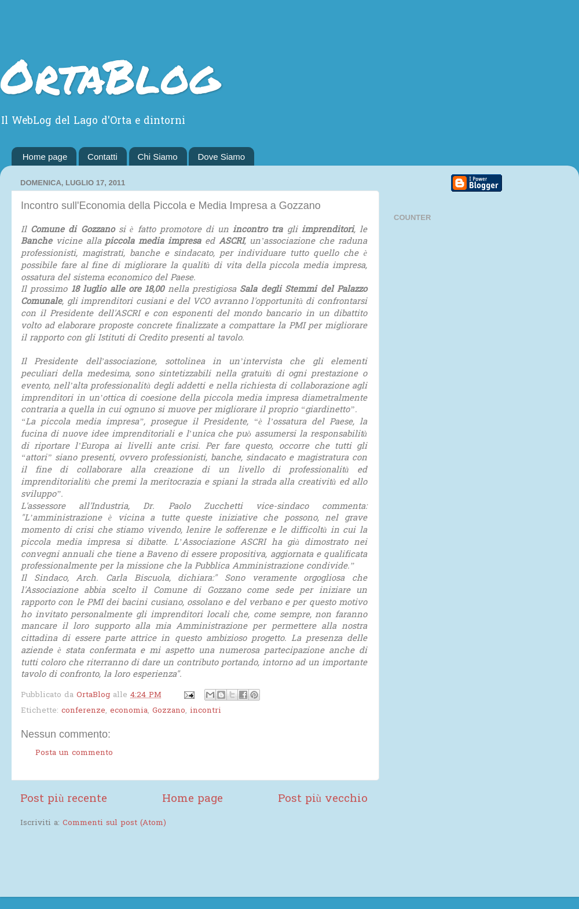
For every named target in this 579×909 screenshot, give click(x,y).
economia (129, 711)
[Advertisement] (155, 863)
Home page (45, 157)
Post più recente (63, 799)
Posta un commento (74, 753)
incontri (205, 711)
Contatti (102, 157)
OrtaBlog (109, 75)
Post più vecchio (323, 799)
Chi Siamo (158, 157)
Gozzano (168, 711)
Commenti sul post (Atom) (114, 823)
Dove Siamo (221, 157)
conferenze (83, 711)
